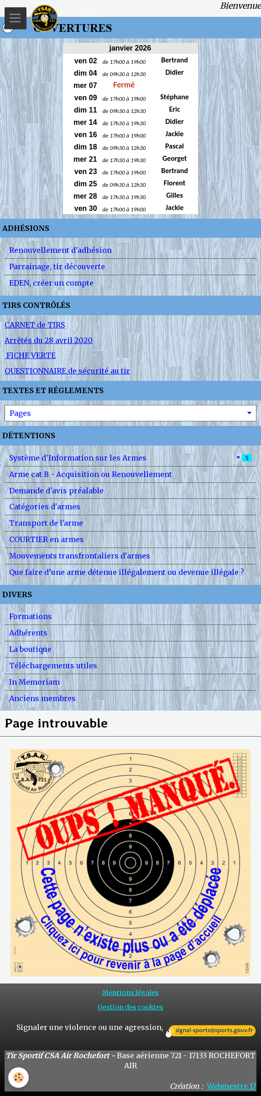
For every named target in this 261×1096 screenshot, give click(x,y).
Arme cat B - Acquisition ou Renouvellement (90, 474)
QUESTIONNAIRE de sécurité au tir (67, 370)
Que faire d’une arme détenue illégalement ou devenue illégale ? (126, 572)
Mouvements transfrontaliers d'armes (79, 555)
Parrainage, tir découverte (57, 266)
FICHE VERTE (30, 355)
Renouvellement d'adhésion (60, 250)
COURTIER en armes (46, 539)
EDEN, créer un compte (51, 282)
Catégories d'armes (44, 506)
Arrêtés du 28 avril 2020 (49, 340)
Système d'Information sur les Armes (130, 457)
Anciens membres (42, 698)
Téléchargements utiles (53, 665)
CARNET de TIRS (35, 324)
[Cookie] (18, 1077)
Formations (30, 616)
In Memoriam (34, 681)
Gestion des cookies (130, 1007)
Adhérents (28, 632)
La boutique (30, 649)
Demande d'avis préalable (56, 490)
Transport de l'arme (46, 523)
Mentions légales (130, 992)
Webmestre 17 (231, 1086)
